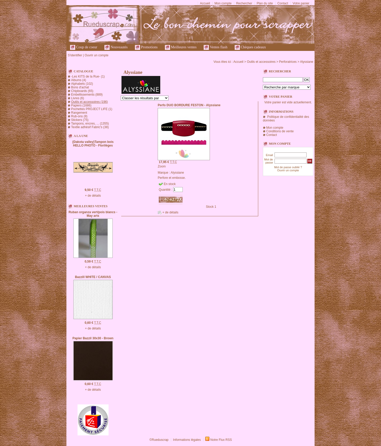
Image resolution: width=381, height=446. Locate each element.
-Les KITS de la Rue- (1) (88, 76)
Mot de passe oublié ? (288, 167)
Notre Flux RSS (221, 440)
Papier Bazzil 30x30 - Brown (92, 338)
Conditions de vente (280, 131)
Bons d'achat (80, 87)
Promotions (146, 47)
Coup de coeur (83, 47)
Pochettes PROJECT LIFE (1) (91, 109)
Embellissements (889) (87, 94)
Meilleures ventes (181, 47)
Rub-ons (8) (79, 116)
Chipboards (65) (82, 91)
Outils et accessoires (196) (89, 102)
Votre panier (301, 3)
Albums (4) (78, 80)
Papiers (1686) (81, 105)
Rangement (79, 112)
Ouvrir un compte (96, 55)
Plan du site (265, 3)
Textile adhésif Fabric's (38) (90, 127)
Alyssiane (306, 62)
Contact (282, 3)
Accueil (205, 3)
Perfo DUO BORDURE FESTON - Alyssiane (189, 105)
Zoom (162, 166)
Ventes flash (215, 47)
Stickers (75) (79, 120)
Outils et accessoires (261, 62)
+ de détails (93, 195)
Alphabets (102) (82, 84)
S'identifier (75, 55)
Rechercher (244, 3)
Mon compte (223, 3)
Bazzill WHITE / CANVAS (93, 277)
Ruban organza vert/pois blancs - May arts (92, 214)
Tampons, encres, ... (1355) (90, 123)
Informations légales (187, 440)
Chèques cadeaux (250, 47)
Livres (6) (77, 98)
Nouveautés (116, 47)
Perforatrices (288, 62)
